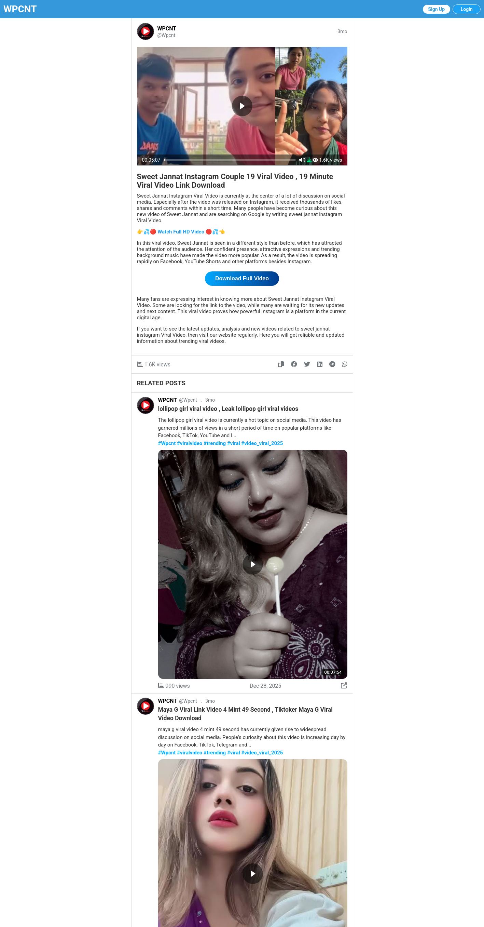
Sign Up (436, 9)
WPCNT (20, 9)
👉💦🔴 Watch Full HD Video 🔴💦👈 (181, 232)
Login (467, 9)
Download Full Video (242, 278)
